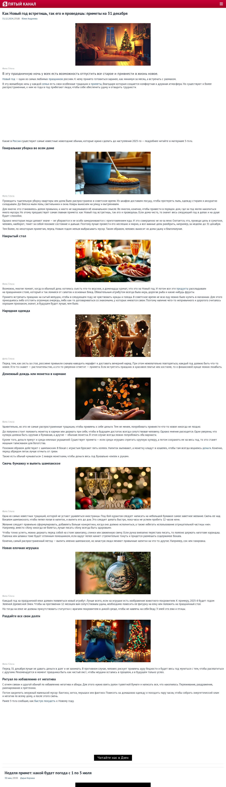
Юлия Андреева (29, 18)
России (17, 141)
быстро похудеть (44, 701)
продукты (182, 288)
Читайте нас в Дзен (113, 757)
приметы (96, 84)
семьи (45, 84)
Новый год (8, 79)
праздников (56, 79)
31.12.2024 (7, 18)
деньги (206, 448)
